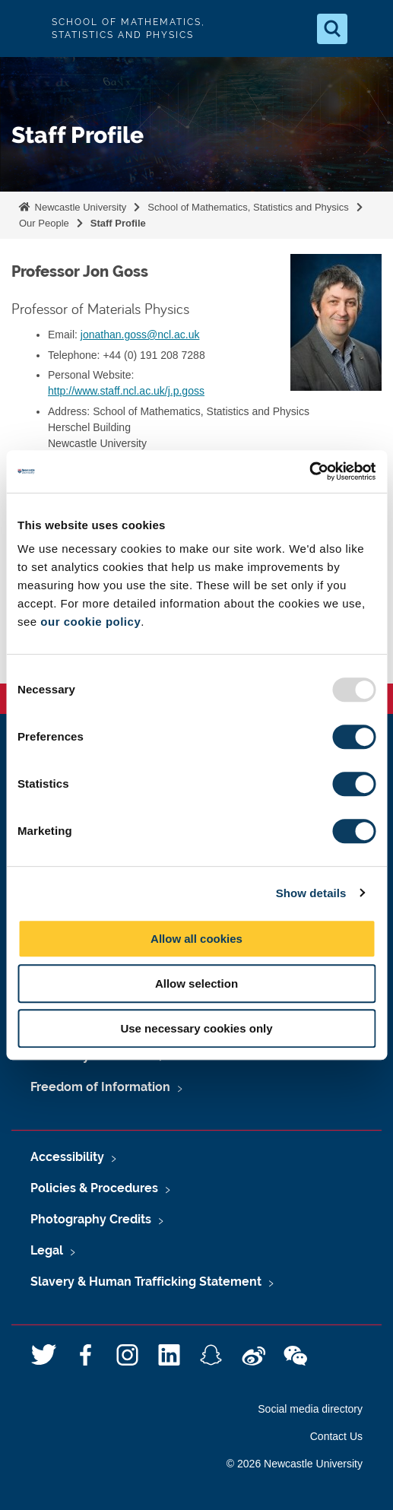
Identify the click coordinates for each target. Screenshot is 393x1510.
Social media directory (310, 1409)
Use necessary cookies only (196, 1028)
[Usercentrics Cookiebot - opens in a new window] (309, 471)
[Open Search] (332, 29)
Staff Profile (118, 223)
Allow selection (196, 983)
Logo (24, 28)
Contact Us (336, 1436)
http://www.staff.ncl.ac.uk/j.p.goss (126, 391)
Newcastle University (79, 207)
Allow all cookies (196, 938)
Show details (311, 893)
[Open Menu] (368, 29)
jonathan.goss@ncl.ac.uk (140, 334)
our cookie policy (90, 621)
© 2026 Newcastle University (295, 1464)
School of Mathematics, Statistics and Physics (247, 207)
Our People (44, 223)
